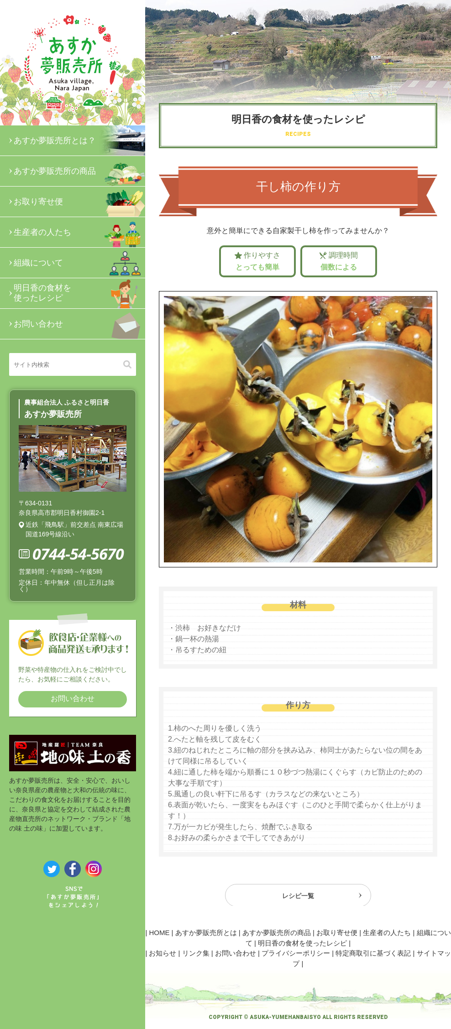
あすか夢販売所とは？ (79, 140)
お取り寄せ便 (79, 202)
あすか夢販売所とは (206, 932)
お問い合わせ (79, 324)
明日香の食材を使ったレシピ (79, 293)
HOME (159, 932)
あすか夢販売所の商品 (79, 171)
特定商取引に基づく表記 (373, 953)
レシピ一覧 (298, 898)
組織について (79, 263)
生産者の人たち (79, 232)
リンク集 (196, 953)
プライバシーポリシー (296, 953)
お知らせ (162, 953)
